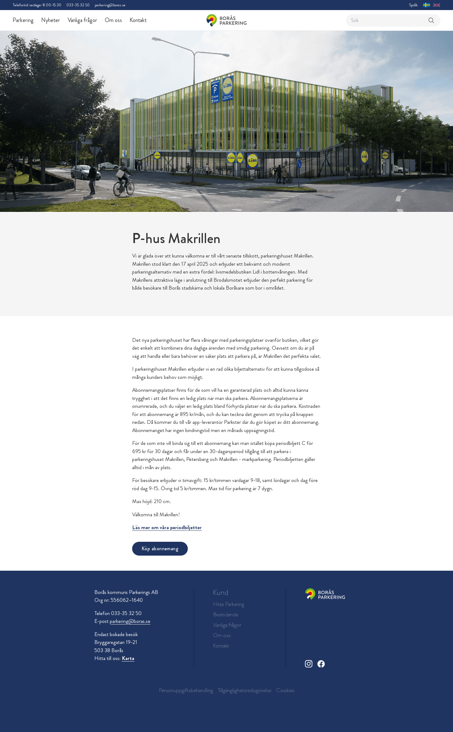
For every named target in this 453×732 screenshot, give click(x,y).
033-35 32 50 (78, 5)
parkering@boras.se (110, 5)
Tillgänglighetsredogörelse (244, 690)
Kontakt (138, 20)
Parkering (23, 20)
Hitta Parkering (228, 604)
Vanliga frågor (82, 20)
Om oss (113, 20)
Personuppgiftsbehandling (186, 690)
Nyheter (50, 20)
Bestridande (225, 614)
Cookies (285, 690)
